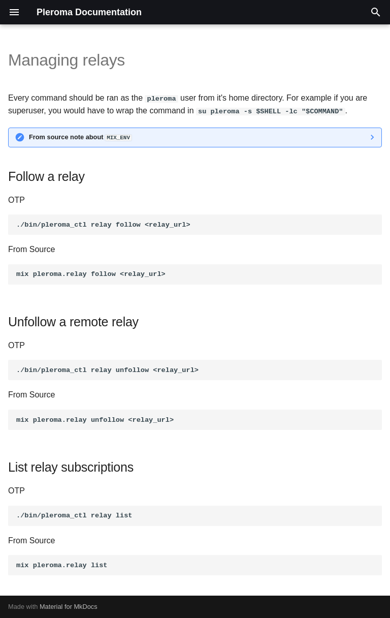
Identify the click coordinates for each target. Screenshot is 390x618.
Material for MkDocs (69, 606)
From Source (31, 249)
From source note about (80, 137)
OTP (16, 199)
